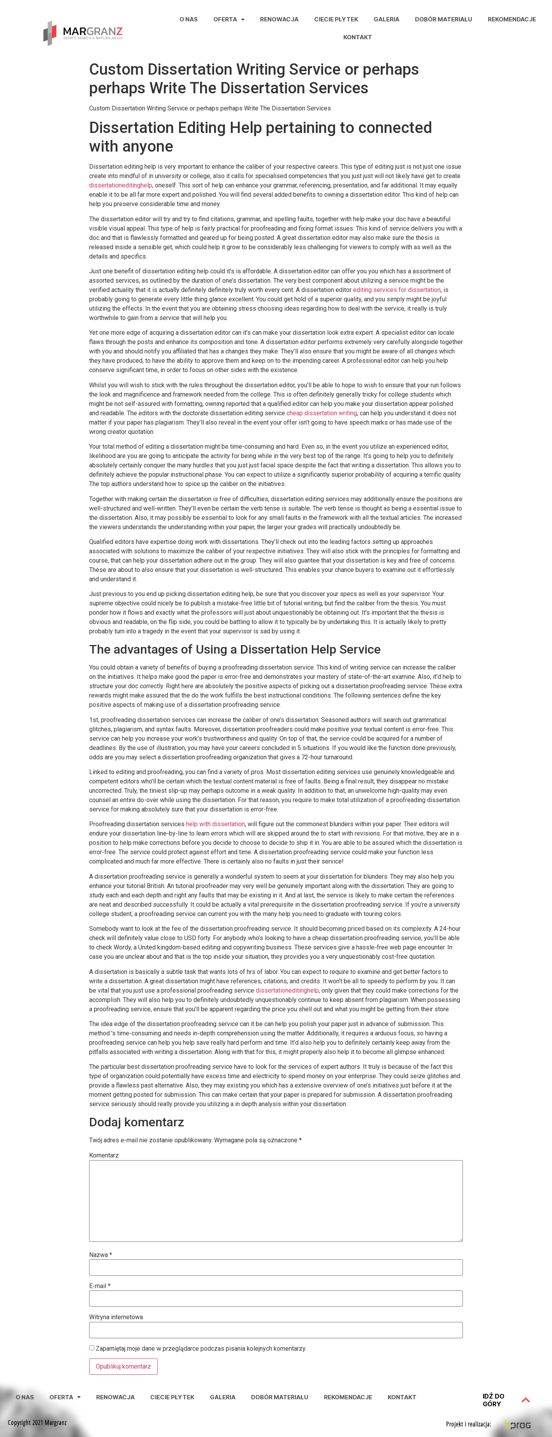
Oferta (228, 19)
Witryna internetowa (116, 1317)
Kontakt (357, 37)
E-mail (100, 1286)
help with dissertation (215, 824)
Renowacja (279, 19)
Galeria (386, 19)
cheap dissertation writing (322, 413)
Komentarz (104, 1155)
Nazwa (100, 1255)
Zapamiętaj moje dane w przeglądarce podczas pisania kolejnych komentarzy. (201, 1349)
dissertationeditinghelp (120, 185)
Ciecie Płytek (336, 19)
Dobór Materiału (443, 19)
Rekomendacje (512, 19)
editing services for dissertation (397, 290)
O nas (188, 19)
